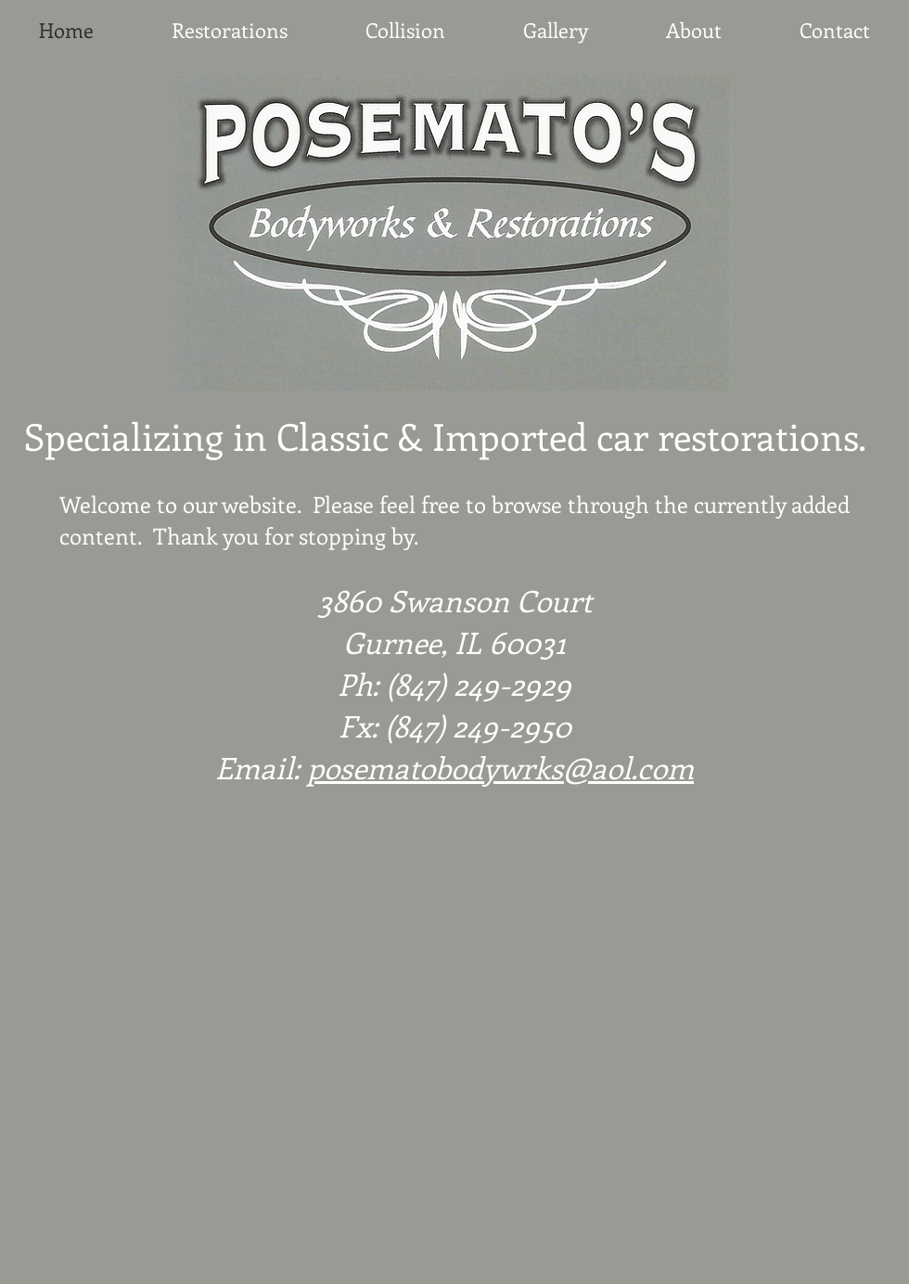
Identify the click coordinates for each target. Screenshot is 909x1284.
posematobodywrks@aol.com (500, 767)
